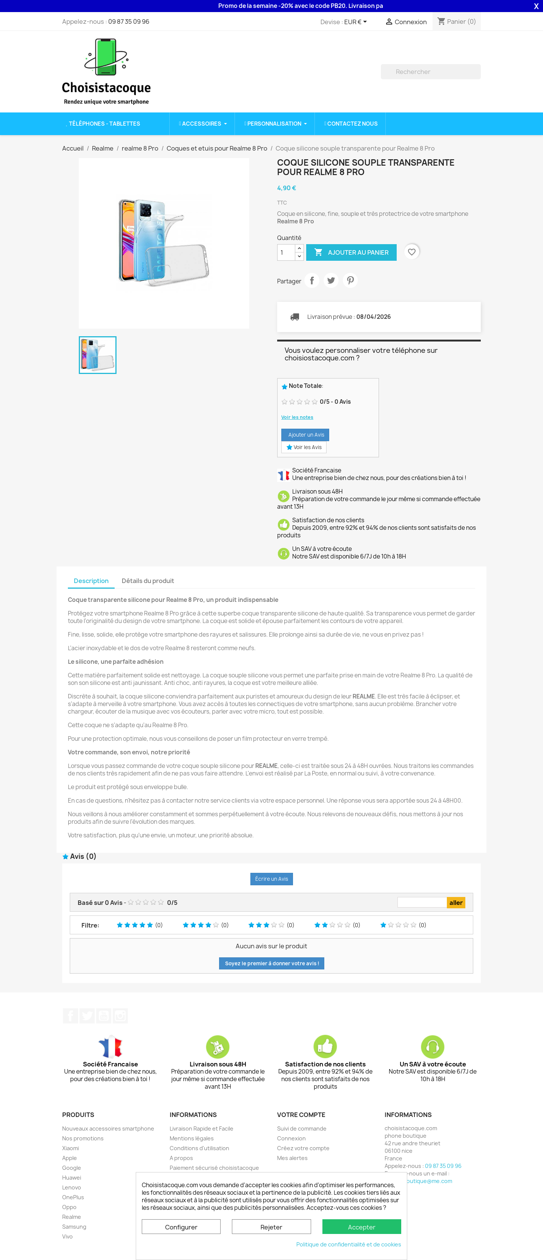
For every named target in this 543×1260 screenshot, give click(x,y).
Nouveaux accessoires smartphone (108, 1128)
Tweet (331, 280)
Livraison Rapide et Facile (201, 1128)
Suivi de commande (302, 1128)
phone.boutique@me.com (418, 1181)
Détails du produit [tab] (148, 581)
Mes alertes (292, 1158)
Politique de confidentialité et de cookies (348, 1244)
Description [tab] (91, 581)
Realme (71, 1216)
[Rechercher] (431, 71)
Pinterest (350, 280)
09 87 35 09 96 (128, 21)
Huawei (71, 1177)
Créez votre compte (303, 1148)
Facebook (70, 1015)
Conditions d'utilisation (199, 1148)
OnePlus (73, 1197)
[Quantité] (286, 252)
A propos (181, 1158)
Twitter (87, 1015)
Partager (311, 280)
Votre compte (301, 1115)
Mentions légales (192, 1138)
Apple (69, 1158)
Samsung (74, 1226)
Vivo (67, 1236)
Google (71, 1167)
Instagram (120, 1015)
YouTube (103, 1015)
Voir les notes (297, 417)
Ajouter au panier (351, 252)
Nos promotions (83, 1138)
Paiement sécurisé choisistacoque (214, 1167)
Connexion (291, 1138)
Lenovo (71, 1187)
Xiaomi (70, 1148)
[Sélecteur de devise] (357, 22)
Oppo (69, 1207)
